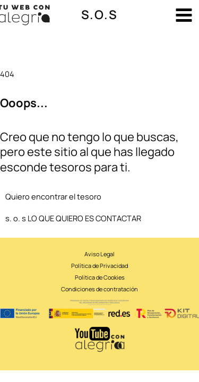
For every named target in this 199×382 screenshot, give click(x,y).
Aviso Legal (99, 254)
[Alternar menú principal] (184, 15)
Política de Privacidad (99, 266)
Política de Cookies (100, 277)
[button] (99, 15)
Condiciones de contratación (99, 289)
